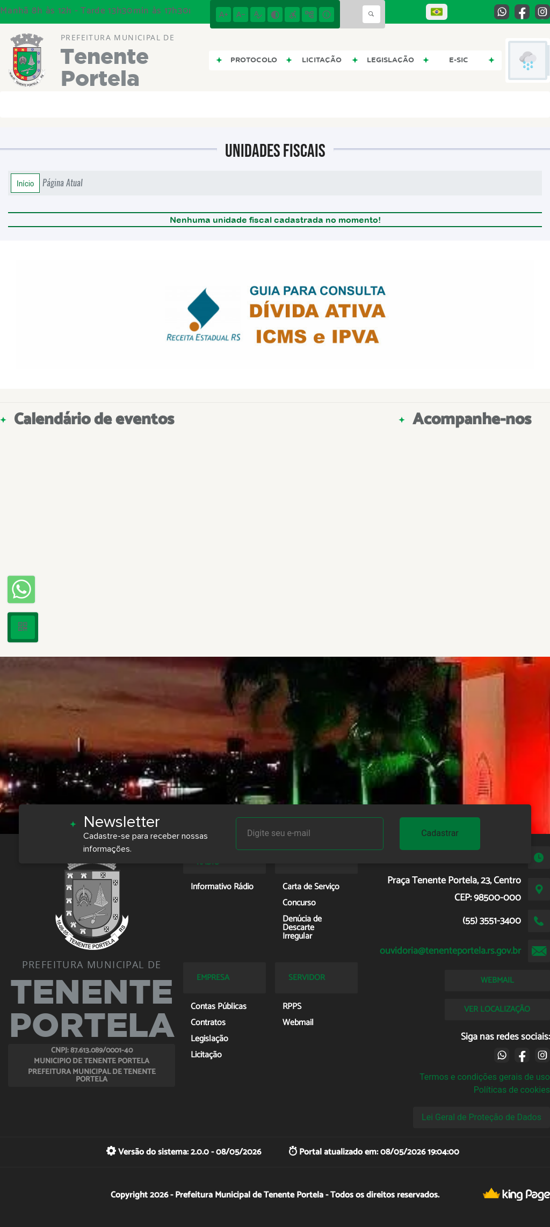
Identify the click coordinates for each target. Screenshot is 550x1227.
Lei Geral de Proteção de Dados (481, 1117)
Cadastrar (440, 833)
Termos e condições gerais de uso (484, 1077)
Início (25, 183)
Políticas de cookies (512, 1090)
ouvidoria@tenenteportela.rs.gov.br (450, 951)
